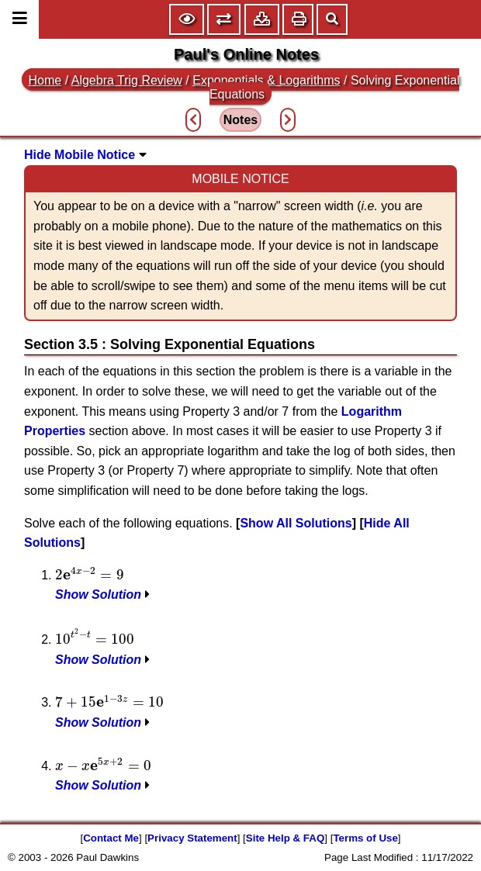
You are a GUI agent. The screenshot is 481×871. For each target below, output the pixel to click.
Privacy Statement (192, 838)
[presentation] (89, 573)
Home (45, 80)
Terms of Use (365, 838)
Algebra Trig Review (126, 80)
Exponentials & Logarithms (266, 80)
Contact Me (111, 838)
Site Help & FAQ (285, 838)
